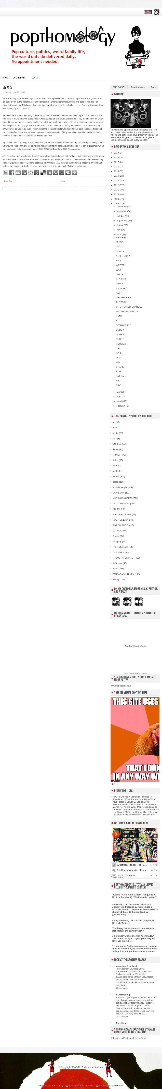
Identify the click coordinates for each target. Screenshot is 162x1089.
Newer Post (8, 181)
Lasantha (80, 1085)
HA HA (116, 476)
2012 (116, 185)
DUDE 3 (120, 334)
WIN (118, 362)
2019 (116, 153)
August (120, 225)
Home (5, 77)
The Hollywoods (120, 547)
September (122, 220)
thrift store (117, 563)
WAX (118, 270)
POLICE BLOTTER (122, 514)
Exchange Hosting (115, 1085)
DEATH (119, 274)
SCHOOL (117, 530)
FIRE (118, 246)
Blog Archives (138, 87)
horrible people (120, 487)
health (115, 482)
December (122, 206)
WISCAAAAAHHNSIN (123, 574)
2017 (116, 162)
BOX (118, 320)
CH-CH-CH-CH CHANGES (129, 307)
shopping (117, 541)
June (119, 234)
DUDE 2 (120, 339)
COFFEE (117, 444)
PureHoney (122, 1023)
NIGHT (119, 380)
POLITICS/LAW (120, 520)
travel (115, 568)
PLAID (119, 371)
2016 (116, 166)
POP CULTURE (120, 525)
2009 (116, 199)
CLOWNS (121, 302)
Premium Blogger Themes (96, 1085)
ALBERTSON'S (123, 256)
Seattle (116, 536)
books (115, 433)
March (120, 401)
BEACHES (121, 279)
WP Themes (57, 1085)
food (115, 465)
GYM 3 (7, 87)
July (119, 229)
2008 (116, 203)
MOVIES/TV (119, 492)
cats (115, 438)
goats (115, 471)
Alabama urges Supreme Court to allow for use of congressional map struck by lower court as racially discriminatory (135, 1000)
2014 (116, 176)
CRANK (120, 367)
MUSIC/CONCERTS (122, 498)
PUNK (119, 316)
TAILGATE (121, 376)
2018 (116, 157)
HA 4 (118, 260)
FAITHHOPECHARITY (127, 311)
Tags (153, 87)
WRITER (120, 265)
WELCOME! (119, 87)
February (121, 406)
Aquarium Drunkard (126, 966)
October (121, 216)
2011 (116, 189)
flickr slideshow (141, 673)
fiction (115, 460)
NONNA (120, 251)
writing (116, 579)
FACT (119, 293)
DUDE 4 (120, 330)
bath (115, 427)
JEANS (119, 242)
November (122, 211)
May (119, 392)
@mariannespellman (121, 685)
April (119, 396)
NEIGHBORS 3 (123, 297)
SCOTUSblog (123, 994)
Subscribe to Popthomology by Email (128, 1038)
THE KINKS (118, 552)
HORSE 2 (121, 343)
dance (115, 449)
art (114, 422)
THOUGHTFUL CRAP (123, 558)
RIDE (118, 385)
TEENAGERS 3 (123, 325)
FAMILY (116, 454)
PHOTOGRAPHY (121, 503)
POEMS (116, 509)
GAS (118, 357)
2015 (116, 171)
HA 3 (118, 353)
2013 (116, 180)
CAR (118, 348)
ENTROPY (121, 288)
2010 (116, 194)
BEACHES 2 (122, 237)
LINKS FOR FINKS (20, 77)
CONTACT (36, 77)
